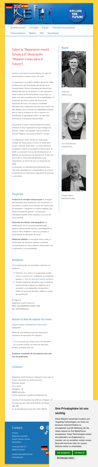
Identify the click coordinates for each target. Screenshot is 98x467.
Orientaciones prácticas (63, 27)
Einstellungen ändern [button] (65, 458)
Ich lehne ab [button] (79, 453)
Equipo (45, 27)
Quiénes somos (18, 27)
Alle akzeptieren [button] (63, 453)
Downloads (53, 33)
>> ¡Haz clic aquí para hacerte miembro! (37, 279)
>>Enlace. (46, 134)
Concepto (33, 27)
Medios (32, 33)
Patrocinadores (18, 33)
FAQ (42, 33)
